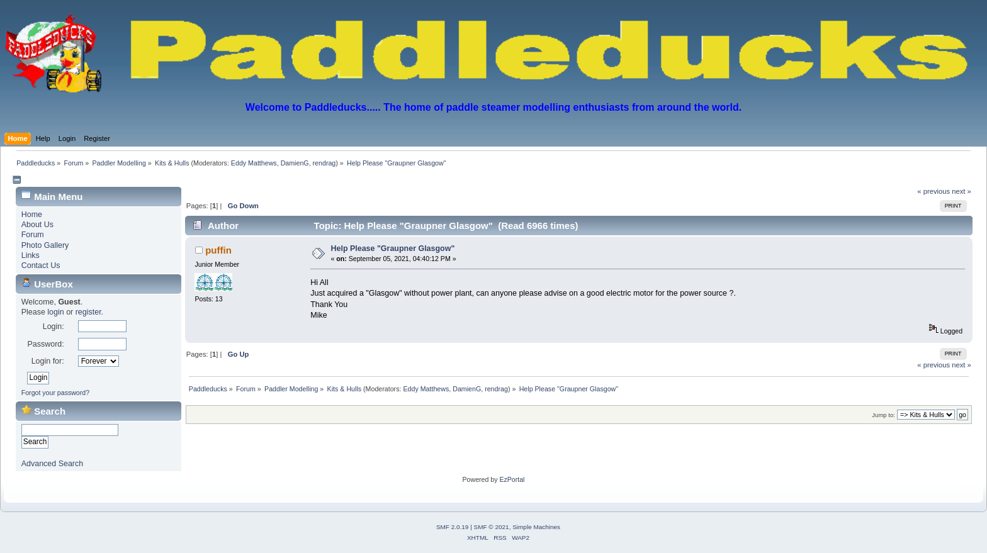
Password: (45, 344)
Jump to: (883, 414)
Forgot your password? (55, 392)
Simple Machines (536, 526)
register (88, 312)
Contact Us (40, 265)
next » (961, 191)
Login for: (47, 361)
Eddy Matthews (254, 163)
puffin (218, 250)
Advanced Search (52, 463)
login (55, 312)
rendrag (324, 163)
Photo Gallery (45, 245)
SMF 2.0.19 (452, 526)
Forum (32, 234)
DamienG (295, 163)
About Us (37, 224)
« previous (933, 191)
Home (31, 214)
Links (30, 255)
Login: (53, 326)
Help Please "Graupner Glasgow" (392, 248)
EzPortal (511, 479)
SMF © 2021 (491, 526)
